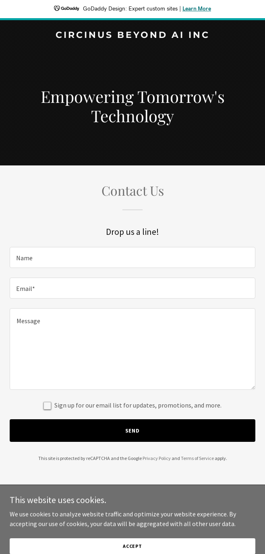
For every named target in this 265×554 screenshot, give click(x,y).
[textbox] (132, 257)
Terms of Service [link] (197, 458)
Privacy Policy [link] (157, 458)
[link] (132, 35)
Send (132, 430)
